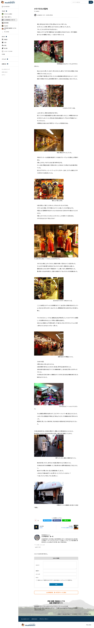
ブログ (4, 11)
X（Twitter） (47, 520)
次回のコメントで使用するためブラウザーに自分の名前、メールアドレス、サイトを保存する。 (55, 580)
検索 (91, 2)
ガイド (4, 36)
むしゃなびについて (25, 619)
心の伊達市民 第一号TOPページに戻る (56, 592)
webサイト (37, 547)
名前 (37, 570)
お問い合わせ (34, 619)
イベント (5, 59)
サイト (37, 577)
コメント (37, 565)
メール (38, 574)
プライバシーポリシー (43, 619)
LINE (66, 520)
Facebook (57, 520)
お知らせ (5, 64)
